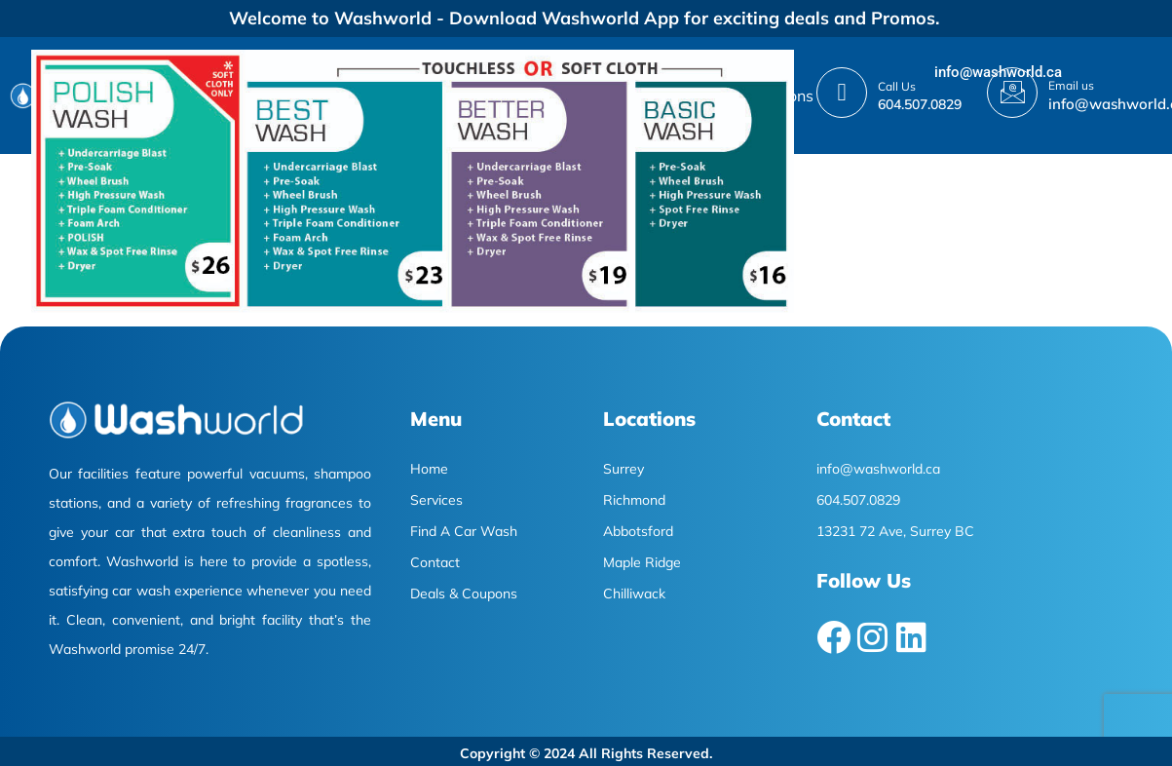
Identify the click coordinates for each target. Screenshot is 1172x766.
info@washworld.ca (998, 72)
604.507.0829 (920, 104)
